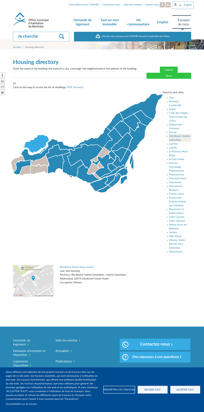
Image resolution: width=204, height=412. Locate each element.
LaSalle (173, 147)
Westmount (175, 251)
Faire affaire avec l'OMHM (84, 4)
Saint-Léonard (177, 220)
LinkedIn (168, 4)
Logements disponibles (20, 363)
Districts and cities (173, 92)
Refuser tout (152, 389)
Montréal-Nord (177, 178)
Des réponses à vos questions (150, 357)
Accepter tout (185, 389)
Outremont (175, 182)
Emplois (162, 22)
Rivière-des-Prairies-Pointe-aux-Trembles (178, 201)
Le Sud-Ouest (176, 158)
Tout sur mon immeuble (109, 22)
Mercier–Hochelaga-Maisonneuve (176, 166)
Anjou (172, 108)
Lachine (173, 143)
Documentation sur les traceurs (21, 404)
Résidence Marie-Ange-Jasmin (77, 266)
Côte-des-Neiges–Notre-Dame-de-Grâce (179, 116)
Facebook (162, 4)
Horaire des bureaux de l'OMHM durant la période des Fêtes (135, 36)
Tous (171, 97)
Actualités (62, 351)
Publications (64, 361)
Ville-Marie (175, 236)
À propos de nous (183, 22)
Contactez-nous (111, 4)
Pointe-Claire (176, 193)
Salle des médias (133, 4)
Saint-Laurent (176, 216)
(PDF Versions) (75, 87)
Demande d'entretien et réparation (29, 353)
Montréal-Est (176, 174)
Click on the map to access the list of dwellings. (48, 85)
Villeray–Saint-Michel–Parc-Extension (177, 243)
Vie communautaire (138, 22)
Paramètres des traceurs (119, 389)
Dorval (173, 132)
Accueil (17, 47)
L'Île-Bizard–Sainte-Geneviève (180, 137)
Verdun (173, 232)
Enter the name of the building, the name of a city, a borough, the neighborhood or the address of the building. (75, 68)
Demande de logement (83, 22)
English (188, 4)
